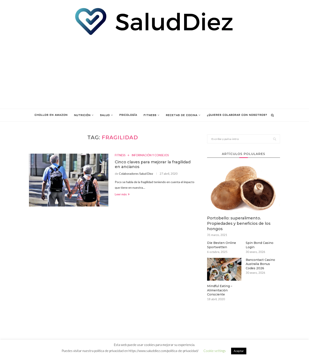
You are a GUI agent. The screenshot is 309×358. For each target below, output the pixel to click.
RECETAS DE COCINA (181, 115)
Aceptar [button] (239, 351)
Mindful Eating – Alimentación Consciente (219, 290)
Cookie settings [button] (214, 351)
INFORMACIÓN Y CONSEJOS (150, 155)
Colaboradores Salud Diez (136, 173)
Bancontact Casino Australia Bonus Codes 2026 (260, 264)
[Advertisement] (154, 72)
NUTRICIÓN (82, 115)
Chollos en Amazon (51, 115)
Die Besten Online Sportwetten (221, 245)
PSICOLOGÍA (128, 115)
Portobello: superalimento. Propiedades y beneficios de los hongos (238, 223)
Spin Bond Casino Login (259, 245)
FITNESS (150, 115)
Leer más (122, 194)
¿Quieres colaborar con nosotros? (237, 115)
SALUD (105, 115)
